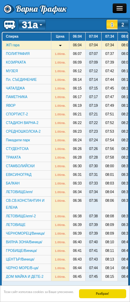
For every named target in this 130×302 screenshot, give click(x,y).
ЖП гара (12, 45)
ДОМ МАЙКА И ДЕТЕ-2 (24, 277)
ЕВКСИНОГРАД (19, 175)
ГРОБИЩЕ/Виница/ (21, 251)
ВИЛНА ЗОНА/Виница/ (24, 242)
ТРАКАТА (13, 157)
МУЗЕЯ (12, 71)
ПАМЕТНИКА (16, 97)
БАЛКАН (13, 183)
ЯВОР (11, 105)
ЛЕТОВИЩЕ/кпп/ (19, 192)
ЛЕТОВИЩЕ (16, 225)
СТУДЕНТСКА (17, 149)
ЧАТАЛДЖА (15, 88)
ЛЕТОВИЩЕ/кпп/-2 (21, 216)
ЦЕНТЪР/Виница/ (20, 259)
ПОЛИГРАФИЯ (17, 54)
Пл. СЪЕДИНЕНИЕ (21, 80)
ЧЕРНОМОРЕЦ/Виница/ (25, 233)
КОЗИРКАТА (16, 62)
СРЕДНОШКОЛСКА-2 (23, 131)
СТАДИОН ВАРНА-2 (22, 123)
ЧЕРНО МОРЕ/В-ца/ (22, 268)
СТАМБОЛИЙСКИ (20, 166)
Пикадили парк (18, 140)
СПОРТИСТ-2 (17, 114)
